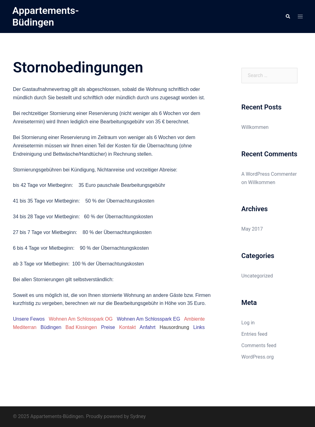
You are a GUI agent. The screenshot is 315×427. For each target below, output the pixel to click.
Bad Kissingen (81, 327)
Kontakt (127, 327)
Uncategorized (257, 276)
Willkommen (255, 127)
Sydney (138, 416)
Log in (248, 323)
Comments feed (259, 345)
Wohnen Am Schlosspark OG (81, 319)
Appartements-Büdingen (45, 16)
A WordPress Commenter (269, 174)
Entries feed (254, 334)
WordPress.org (257, 357)
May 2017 (252, 229)
